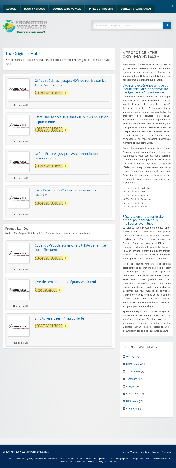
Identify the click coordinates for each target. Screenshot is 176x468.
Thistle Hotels (133, 371)
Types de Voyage (129, 452)
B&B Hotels (132, 401)
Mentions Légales (150, 452)
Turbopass (131, 379)
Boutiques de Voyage (67, 9)
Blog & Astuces (34, 9)
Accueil (11, 9)
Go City (130, 356)
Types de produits (101, 9)
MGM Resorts (133, 364)
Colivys (130, 386)
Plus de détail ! (18, 105)
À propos (166, 452)
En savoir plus (110, 462)
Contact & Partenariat (136, 9)
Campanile (132, 408)
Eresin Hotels (133, 393)
